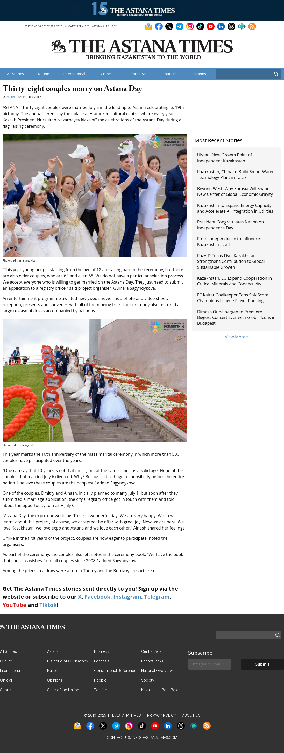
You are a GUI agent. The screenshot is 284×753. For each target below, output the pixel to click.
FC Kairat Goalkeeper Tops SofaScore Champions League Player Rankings (232, 297)
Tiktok (48, 605)
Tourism (170, 73)
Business (106, 73)
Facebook (97, 596)
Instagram (127, 596)
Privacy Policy (161, 715)
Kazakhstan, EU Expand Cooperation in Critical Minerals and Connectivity (234, 281)
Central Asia (139, 73)
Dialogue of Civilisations (67, 661)
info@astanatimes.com (154, 737)
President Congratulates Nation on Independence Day (230, 224)
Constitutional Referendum (116, 670)
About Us (191, 715)
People (11, 97)
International (74, 73)
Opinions (198, 73)
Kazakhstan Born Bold (160, 689)
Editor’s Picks (152, 661)
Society (147, 680)
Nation (43, 73)
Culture (6, 661)
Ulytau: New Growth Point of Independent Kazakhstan (224, 157)
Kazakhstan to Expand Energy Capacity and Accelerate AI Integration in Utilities (235, 208)
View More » (237, 337)
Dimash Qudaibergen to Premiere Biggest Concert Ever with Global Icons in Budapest (236, 317)
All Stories (15, 73)
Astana (53, 651)
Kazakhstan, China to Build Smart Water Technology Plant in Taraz (235, 174)
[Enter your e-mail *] (209, 664)
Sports (5, 689)
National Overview (157, 670)
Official (6, 680)
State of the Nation (63, 689)
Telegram (157, 596)
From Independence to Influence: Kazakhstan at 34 (229, 241)
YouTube (14, 605)
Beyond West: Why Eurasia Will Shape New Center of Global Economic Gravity (235, 191)
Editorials (101, 661)
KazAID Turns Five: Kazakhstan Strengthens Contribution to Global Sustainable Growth (231, 261)
